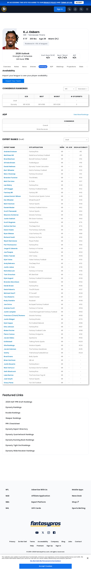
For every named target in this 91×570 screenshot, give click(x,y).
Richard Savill (9, 237)
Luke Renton (8, 375)
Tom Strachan (9, 274)
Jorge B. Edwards (10, 248)
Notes (16, 66)
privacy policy (50, 2)
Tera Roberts (9, 297)
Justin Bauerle (9, 364)
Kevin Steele (9, 230)
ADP (51, 66)
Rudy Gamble (9, 301)
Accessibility (43, 541)
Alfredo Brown (9, 163)
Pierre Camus (9, 334)
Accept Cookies (45, 566)
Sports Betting (78, 508)
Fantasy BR (8, 192)
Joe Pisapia (8, 252)
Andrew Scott (9, 308)
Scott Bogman (9, 222)
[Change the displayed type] (76, 140)
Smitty (6, 353)
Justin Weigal (9, 319)
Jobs (70, 541)
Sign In (58, 546)
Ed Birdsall (8, 341)
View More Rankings (81, 114)
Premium (40, 546)
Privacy (12, 541)
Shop (75, 502)
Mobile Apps (77, 489)
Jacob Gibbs (9, 338)
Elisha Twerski (9, 256)
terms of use (66, 2)
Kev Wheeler (9, 200)
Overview (7, 66)
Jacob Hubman (10, 349)
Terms (32, 541)
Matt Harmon (9, 204)
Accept (79, 2)
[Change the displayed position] (69, 89)
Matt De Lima (9, 181)
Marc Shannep (9, 174)
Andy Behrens (9, 263)
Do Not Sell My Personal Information (45, 561)
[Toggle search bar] (81, 9)
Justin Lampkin (10, 312)
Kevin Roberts (9, 289)
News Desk (77, 496)
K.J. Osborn (31, 32)
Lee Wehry (8, 185)
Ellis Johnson (9, 327)
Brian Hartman (9, 360)
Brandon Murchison (11, 282)
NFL (7, 489)
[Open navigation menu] (87, 9)
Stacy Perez (8, 383)
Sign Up (50, 546)
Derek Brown (9, 286)
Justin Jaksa (9, 267)
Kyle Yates (8, 260)
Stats (81, 66)
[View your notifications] (75, 9)
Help (32, 546)
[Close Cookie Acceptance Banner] (88, 558)
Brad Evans (8, 356)
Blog (63, 541)
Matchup (60, 66)
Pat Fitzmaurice (10, 245)
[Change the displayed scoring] (82, 89)
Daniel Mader (9, 207)
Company (55, 541)
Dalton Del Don (10, 226)
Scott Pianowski (10, 211)
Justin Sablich (9, 219)
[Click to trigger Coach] (69, 9)
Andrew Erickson (10, 151)
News (24, 66)
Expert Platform (38, 502)
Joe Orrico (8, 304)
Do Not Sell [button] (22, 541)
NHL (7, 508)
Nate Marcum (9, 271)
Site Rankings (9, 345)
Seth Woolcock (10, 371)
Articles (33, 66)
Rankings (43, 66)
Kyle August (8, 278)
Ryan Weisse (9, 233)
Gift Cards (36, 508)
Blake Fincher (9, 330)
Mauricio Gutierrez (11, 215)
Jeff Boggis (8, 189)
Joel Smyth (8, 379)
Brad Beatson (9, 159)
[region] (45, 562)
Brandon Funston (10, 178)
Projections (71, 66)
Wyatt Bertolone (10, 241)
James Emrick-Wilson (12, 196)
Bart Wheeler (9, 170)
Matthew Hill (9, 155)
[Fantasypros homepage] (4, 11)
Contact (78, 541)
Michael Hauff (9, 293)
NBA (7, 502)
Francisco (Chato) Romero (14, 315)
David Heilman (9, 166)
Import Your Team (13, 81)
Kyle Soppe (8, 323)
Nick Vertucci (9, 368)
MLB (7, 496)
